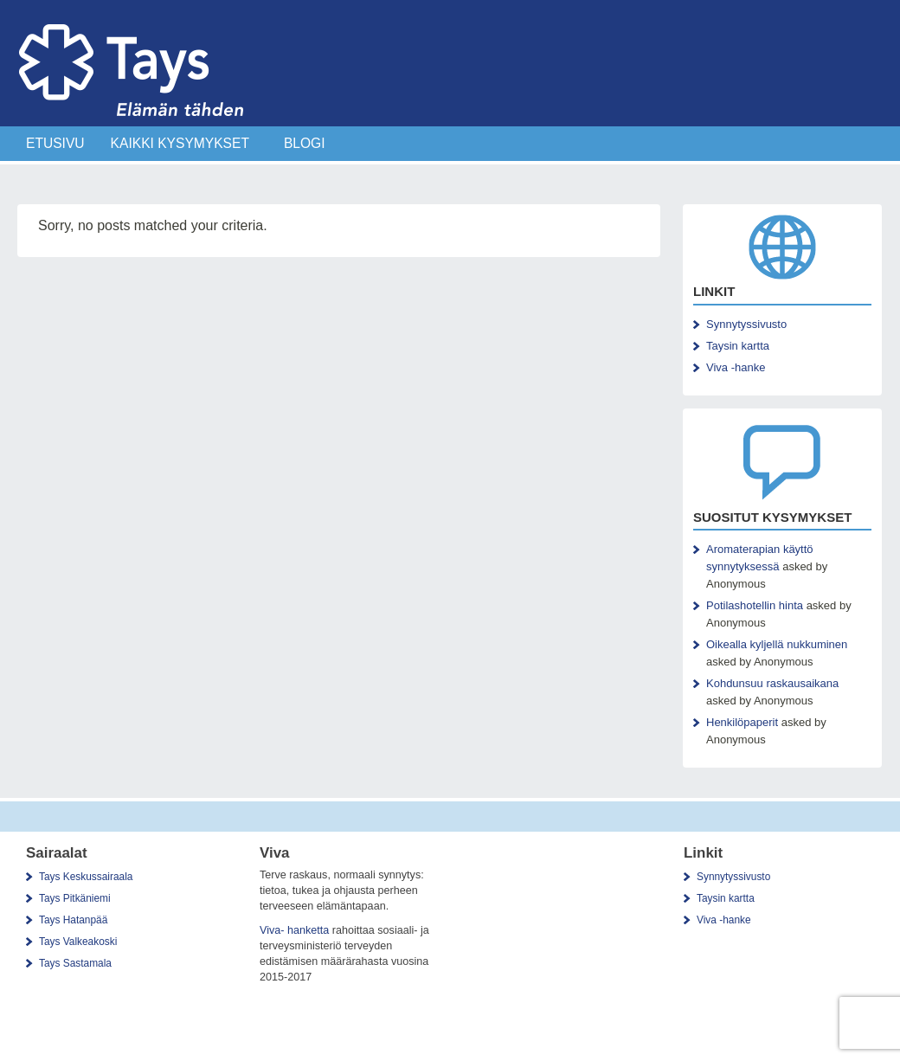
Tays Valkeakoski (78, 942)
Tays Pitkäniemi (75, 898)
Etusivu (55, 143)
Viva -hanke (735, 367)
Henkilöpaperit (742, 722)
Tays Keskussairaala (85, 877)
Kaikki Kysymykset (180, 143)
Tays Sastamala (75, 963)
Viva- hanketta (294, 930)
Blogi (304, 143)
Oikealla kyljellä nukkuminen (776, 644)
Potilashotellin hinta (754, 605)
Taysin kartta (737, 345)
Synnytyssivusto (746, 324)
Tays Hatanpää (73, 920)
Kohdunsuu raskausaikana (772, 683)
